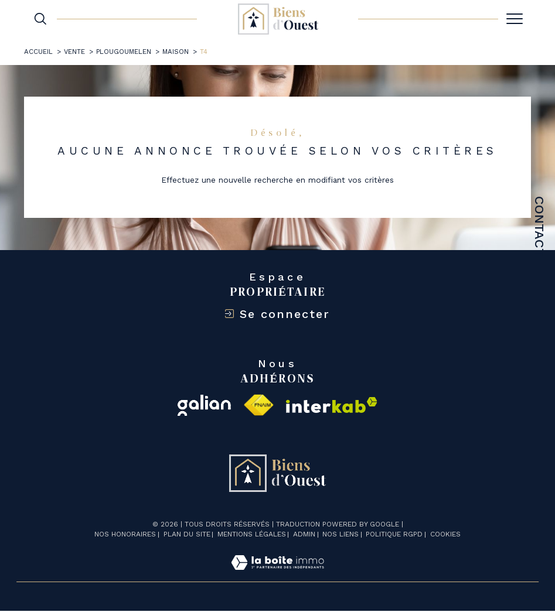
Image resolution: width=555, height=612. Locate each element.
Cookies (445, 535)
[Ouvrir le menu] (514, 18)
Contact (539, 226)
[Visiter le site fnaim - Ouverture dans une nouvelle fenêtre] (258, 406)
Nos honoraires (125, 535)
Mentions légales (251, 535)
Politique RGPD (394, 535)
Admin (304, 535)
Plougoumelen (124, 51)
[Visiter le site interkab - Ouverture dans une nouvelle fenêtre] (331, 406)
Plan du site (187, 535)
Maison (176, 51)
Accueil (38, 51)
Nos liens (340, 535)
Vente (74, 51)
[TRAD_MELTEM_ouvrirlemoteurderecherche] (40, 18)
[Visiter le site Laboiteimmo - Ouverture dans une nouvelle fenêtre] (277, 577)
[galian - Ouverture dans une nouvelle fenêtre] (204, 406)
